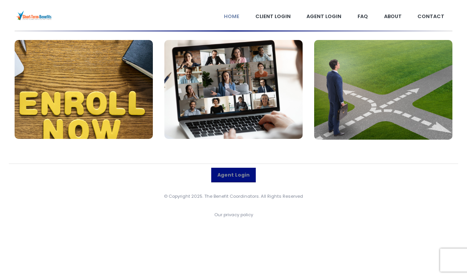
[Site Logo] (34, 15)
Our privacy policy (233, 215)
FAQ (363, 16)
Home (231, 16)
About (393, 16)
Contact (430, 16)
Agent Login (323, 16)
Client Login (273, 16)
